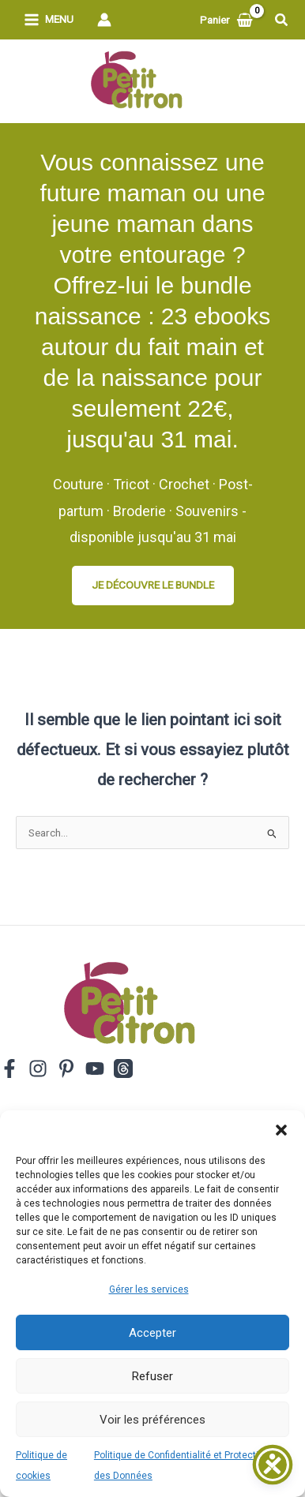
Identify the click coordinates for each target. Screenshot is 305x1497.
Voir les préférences (152, 1420)
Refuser (152, 1376)
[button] (281, 1130)
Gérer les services (149, 1289)
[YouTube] (94, 1068)
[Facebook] (9, 1068)
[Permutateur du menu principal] (48, 20)
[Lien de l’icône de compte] (104, 20)
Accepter (152, 1333)
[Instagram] (37, 1068)
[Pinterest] (66, 1068)
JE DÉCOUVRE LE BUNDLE (153, 584)
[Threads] (123, 1068)
